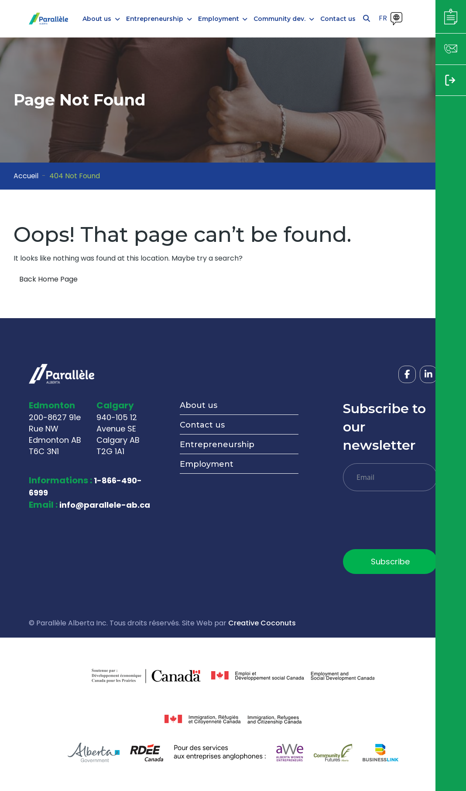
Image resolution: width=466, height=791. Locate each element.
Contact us (202, 425)
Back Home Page (48, 279)
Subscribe (390, 561)
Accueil (26, 176)
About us (198, 405)
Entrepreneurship (217, 444)
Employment (206, 464)
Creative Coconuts (262, 623)
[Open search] (366, 18)
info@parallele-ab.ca (104, 504)
